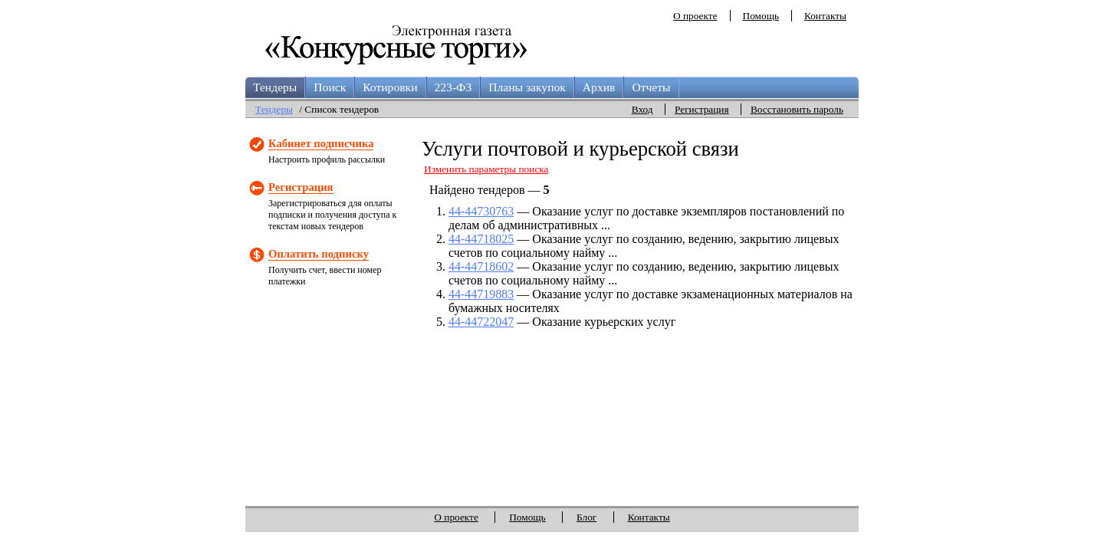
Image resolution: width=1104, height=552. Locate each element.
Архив (599, 87)
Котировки (390, 87)
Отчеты (651, 87)
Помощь (761, 15)
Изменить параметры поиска (486, 169)
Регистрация (702, 109)
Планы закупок (527, 87)
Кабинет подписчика (320, 143)
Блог (586, 517)
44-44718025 (481, 238)
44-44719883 (481, 294)
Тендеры (275, 87)
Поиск (330, 87)
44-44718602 (481, 266)
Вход (642, 109)
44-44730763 (481, 211)
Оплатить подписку (318, 254)
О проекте (695, 15)
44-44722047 (481, 321)
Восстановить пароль (797, 109)
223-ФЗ (453, 87)
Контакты (825, 15)
